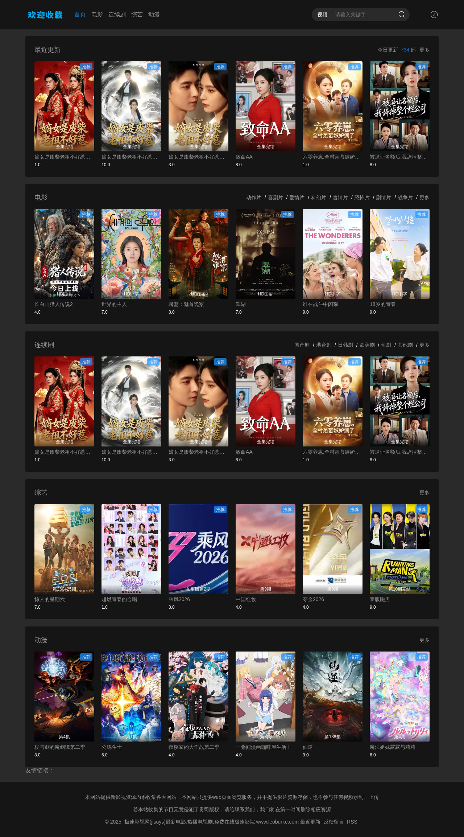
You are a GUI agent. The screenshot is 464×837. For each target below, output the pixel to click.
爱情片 (296, 197)
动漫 (154, 14)
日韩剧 (345, 345)
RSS (352, 822)
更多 (424, 50)
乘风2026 (179, 599)
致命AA (244, 157)
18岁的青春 (383, 304)
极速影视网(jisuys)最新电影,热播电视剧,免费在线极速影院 (189, 822)
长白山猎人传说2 (53, 304)
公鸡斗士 (112, 747)
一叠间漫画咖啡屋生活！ (263, 747)
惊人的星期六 (49, 599)
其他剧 (405, 345)
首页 (80, 14)
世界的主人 (114, 304)
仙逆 (308, 747)
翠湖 (241, 304)
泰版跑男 (380, 599)
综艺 (137, 14)
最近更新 (310, 822)
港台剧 (323, 345)
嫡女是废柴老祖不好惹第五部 (131, 157)
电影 (97, 14)
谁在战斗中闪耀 (320, 304)
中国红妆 (246, 599)
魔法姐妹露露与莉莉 (392, 747)
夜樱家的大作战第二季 (194, 747)
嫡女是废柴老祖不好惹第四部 (64, 157)
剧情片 (383, 197)
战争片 (405, 197)
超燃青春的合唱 (119, 599)
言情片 (340, 197)
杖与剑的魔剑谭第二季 (59, 747)
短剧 (386, 345)
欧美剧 (367, 345)
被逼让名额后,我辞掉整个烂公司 (400, 157)
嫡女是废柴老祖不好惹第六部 (198, 157)
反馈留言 (334, 822)
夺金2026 (313, 599)
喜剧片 (275, 197)
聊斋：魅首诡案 (186, 304)
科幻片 (318, 197)
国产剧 (302, 345)
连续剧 (117, 14)
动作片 (253, 197)
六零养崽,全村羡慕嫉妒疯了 (332, 157)
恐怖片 (362, 197)
